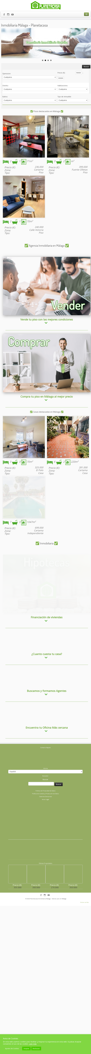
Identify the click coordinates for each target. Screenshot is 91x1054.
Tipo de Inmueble (64, 96)
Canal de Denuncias (45, 785)
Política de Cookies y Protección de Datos (45, 782)
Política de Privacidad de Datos (45, 779)
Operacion (6, 73)
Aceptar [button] (26, 1048)
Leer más (33, 1044)
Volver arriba (84, 891)
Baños (5, 96)
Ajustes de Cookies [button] (12, 1048)
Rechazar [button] (36, 1048)
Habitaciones (62, 85)
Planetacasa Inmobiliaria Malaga (40, 887)
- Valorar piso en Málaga (58, 887)
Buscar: (45, 768)
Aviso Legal (45, 788)
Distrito (5, 85)
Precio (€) (61, 72)
